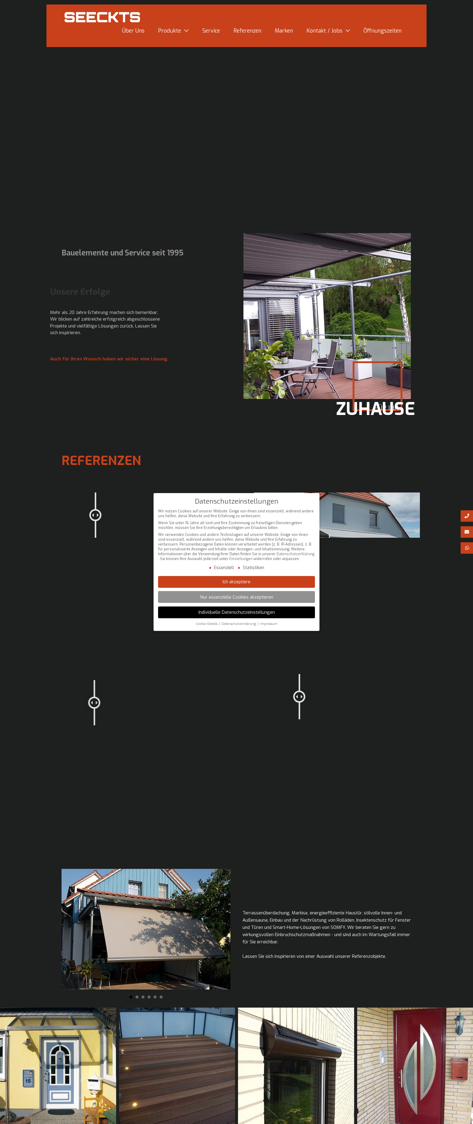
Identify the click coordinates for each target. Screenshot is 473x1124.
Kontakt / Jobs (324, 33)
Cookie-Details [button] (206, 624)
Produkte (169, 33)
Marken (284, 33)
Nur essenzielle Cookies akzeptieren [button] (236, 598)
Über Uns (133, 33)
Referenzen (247, 33)
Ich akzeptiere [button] (236, 582)
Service (211, 33)
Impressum (269, 624)
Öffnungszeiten (382, 33)
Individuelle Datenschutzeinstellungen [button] (236, 613)
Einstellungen (240, 559)
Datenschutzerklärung (295, 554)
